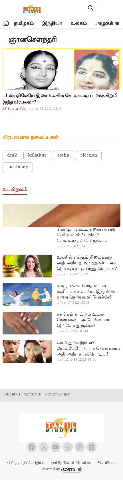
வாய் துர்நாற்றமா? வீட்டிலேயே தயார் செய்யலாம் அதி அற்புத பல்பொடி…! (88, 348)
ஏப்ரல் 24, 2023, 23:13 (45, 108)
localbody (17, 167)
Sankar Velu (16, 108)
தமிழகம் (24, 23)
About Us (12, 394)
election (88, 155)
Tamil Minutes (77, 463)
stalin (63, 155)
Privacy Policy (57, 394)
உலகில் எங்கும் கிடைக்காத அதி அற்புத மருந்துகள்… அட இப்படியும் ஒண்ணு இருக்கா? (87, 263)
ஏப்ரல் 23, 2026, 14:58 (73, 246)
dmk (12, 155)
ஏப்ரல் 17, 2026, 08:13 (73, 302)
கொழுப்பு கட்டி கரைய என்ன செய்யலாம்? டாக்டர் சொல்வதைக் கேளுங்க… (87, 235)
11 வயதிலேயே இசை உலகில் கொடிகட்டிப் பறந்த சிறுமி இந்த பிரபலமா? (60, 98)
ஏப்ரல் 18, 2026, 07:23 (73, 274)
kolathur (37, 155)
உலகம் (78, 23)
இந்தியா (52, 23)
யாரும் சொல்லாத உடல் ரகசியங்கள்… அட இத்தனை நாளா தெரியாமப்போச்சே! (86, 291)
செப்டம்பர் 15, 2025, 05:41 (76, 359)
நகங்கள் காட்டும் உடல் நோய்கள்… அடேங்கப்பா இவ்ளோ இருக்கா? (83, 320)
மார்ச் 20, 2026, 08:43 (72, 331)
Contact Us (33, 394)
